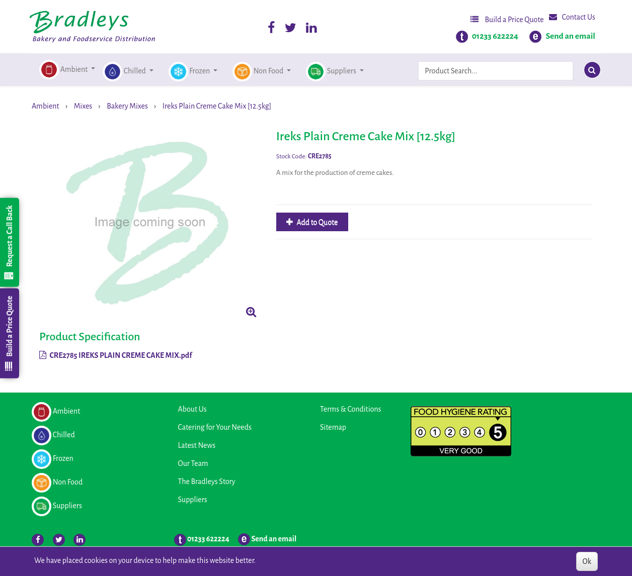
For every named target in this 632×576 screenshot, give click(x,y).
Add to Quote (316, 222)
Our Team (193, 463)
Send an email (570, 36)
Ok (587, 561)
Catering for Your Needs (215, 427)
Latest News (197, 445)
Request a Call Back (9, 242)
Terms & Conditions (350, 409)
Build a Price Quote (507, 19)
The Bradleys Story (206, 481)
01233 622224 (495, 36)
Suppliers (192, 500)
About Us (192, 409)
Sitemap (333, 427)
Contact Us (572, 17)
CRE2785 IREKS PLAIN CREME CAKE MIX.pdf (115, 355)
